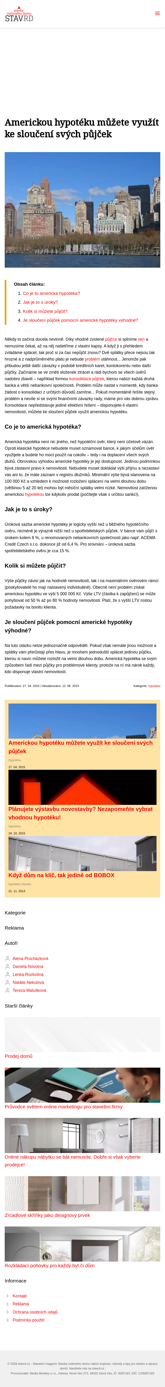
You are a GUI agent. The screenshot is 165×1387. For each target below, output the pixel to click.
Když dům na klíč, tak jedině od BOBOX (61, 875)
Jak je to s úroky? (40, 302)
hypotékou (34, 494)
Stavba (26, 884)
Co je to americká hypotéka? (51, 293)
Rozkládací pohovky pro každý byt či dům (50, 1265)
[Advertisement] (82, 62)
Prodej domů (18, 1056)
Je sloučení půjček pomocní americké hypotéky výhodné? (80, 320)
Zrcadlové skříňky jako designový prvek (47, 1215)
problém (92, 359)
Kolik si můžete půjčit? (45, 311)
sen (141, 339)
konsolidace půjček (86, 378)
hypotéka (154, 686)
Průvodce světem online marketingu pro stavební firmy (64, 1106)
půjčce (111, 339)
